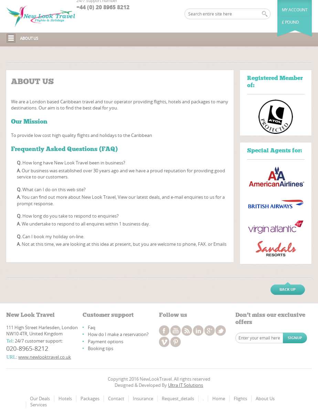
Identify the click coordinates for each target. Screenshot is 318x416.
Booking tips (100, 348)
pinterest (175, 342)
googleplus (209, 330)
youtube (175, 330)
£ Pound (290, 22)
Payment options (105, 341)
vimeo (164, 342)
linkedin (198, 330)
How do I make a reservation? (118, 334)
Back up (287, 289)
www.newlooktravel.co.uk (44, 357)
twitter (220, 330)
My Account (295, 10)
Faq (91, 327)
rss (187, 330)
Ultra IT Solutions (185, 385)
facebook (164, 330)
